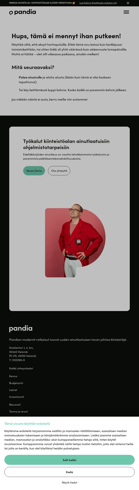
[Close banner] (128, 3)
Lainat (13, 390)
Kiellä (69, 472)
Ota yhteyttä (59, 170)
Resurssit (15, 404)
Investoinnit (16, 397)
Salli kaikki (69, 460)
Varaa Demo (34, 170)
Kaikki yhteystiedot (21, 368)
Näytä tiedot (69, 482)
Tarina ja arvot (18, 411)
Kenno (13, 376)
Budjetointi (16, 383)
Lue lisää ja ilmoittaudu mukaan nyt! (98, 2)
